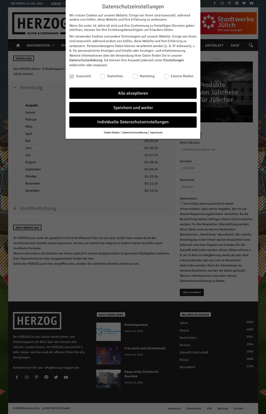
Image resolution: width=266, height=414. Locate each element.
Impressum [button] (156, 131)
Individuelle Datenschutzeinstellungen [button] (133, 120)
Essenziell (80, 75)
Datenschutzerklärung (85, 59)
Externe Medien (178, 75)
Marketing (144, 75)
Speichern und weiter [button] (133, 106)
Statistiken (111, 75)
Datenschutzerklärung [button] (135, 131)
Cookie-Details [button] (112, 131)
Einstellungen (173, 59)
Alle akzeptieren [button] (133, 91)
